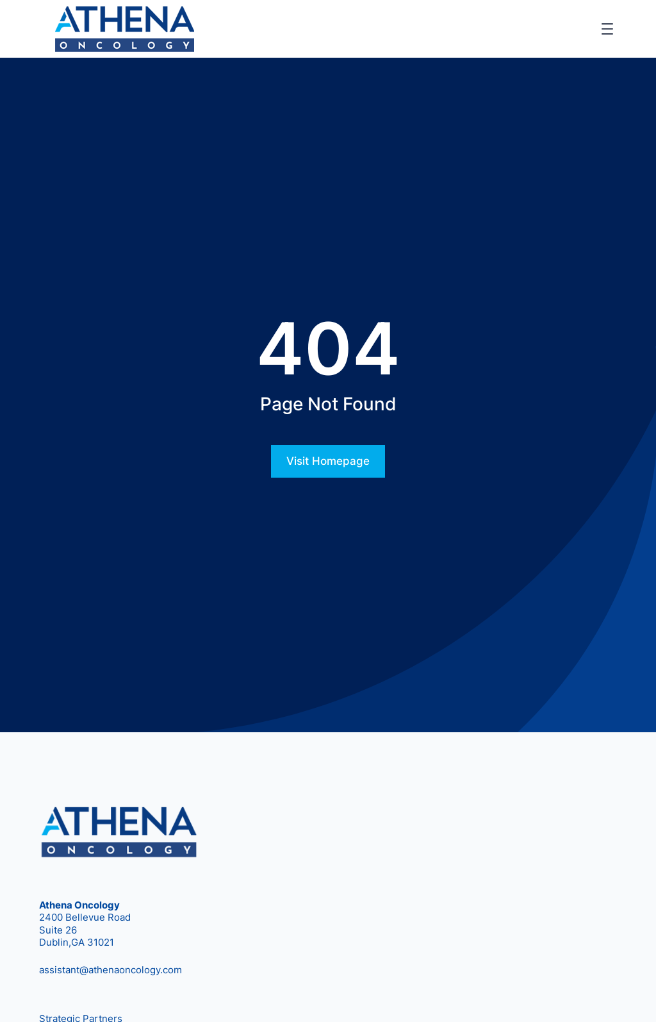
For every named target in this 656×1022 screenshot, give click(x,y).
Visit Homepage (328, 461)
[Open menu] (607, 28)
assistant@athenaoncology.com (110, 970)
